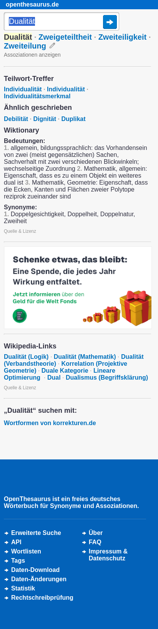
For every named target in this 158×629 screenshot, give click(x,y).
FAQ (95, 542)
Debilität (16, 119)
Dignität (44, 119)
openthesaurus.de (32, 4)
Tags (18, 560)
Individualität (23, 89)
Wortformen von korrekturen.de (50, 423)
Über (96, 533)
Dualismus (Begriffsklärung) (107, 377)
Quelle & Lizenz (20, 231)
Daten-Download (35, 570)
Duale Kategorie (65, 370)
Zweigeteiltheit (65, 37)
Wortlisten (26, 551)
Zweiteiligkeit (122, 37)
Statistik (23, 588)
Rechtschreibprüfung (42, 597)
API (16, 542)
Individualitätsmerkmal (37, 96)
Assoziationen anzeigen (32, 55)
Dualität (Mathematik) (85, 356)
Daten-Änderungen (39, 579)
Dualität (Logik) (26, 356)
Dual (54, 377)
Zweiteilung (25, 46)
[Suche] (61, 22)
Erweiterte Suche (36, 533)
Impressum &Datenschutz (108, 555)
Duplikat (73, 119)
